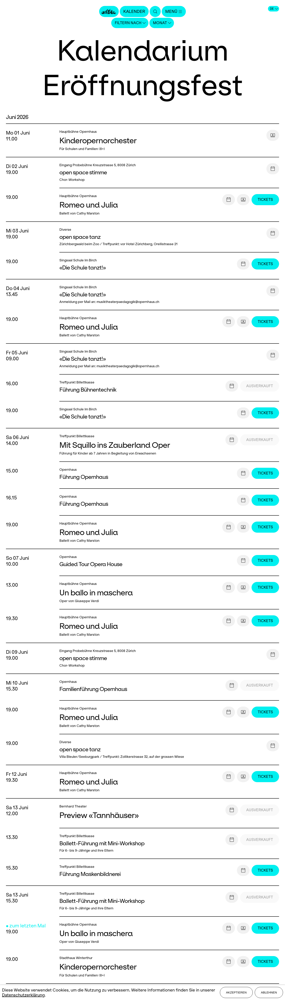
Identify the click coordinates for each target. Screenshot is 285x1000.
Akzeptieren (236, 992)
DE (274, 8)
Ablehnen (269, 992)
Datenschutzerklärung (23, 995)
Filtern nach (130, 23)
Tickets (265, 199)
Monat (162, 23)
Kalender (134, 11)
